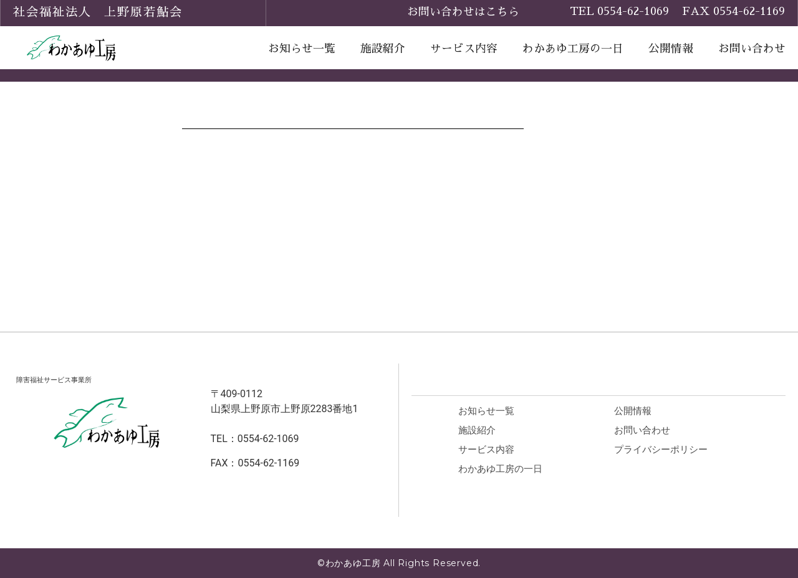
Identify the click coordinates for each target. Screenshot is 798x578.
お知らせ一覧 (301, 48)
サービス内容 (464, 48)
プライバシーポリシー (669, 450)
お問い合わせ (752, 48)
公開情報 (670, 48)
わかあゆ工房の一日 (572, 48)
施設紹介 (382, 48)
